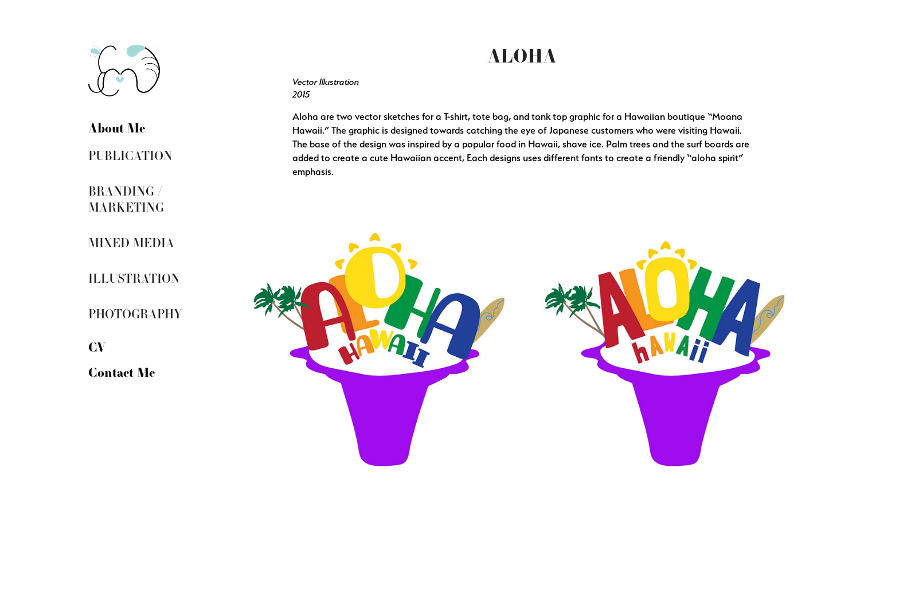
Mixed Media (131, 242)
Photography (135, 313)
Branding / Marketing (126, 198)
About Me (117, 127)
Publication (130, 155)
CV (96, 346)
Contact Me (121, 371)
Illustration (134, 278)
